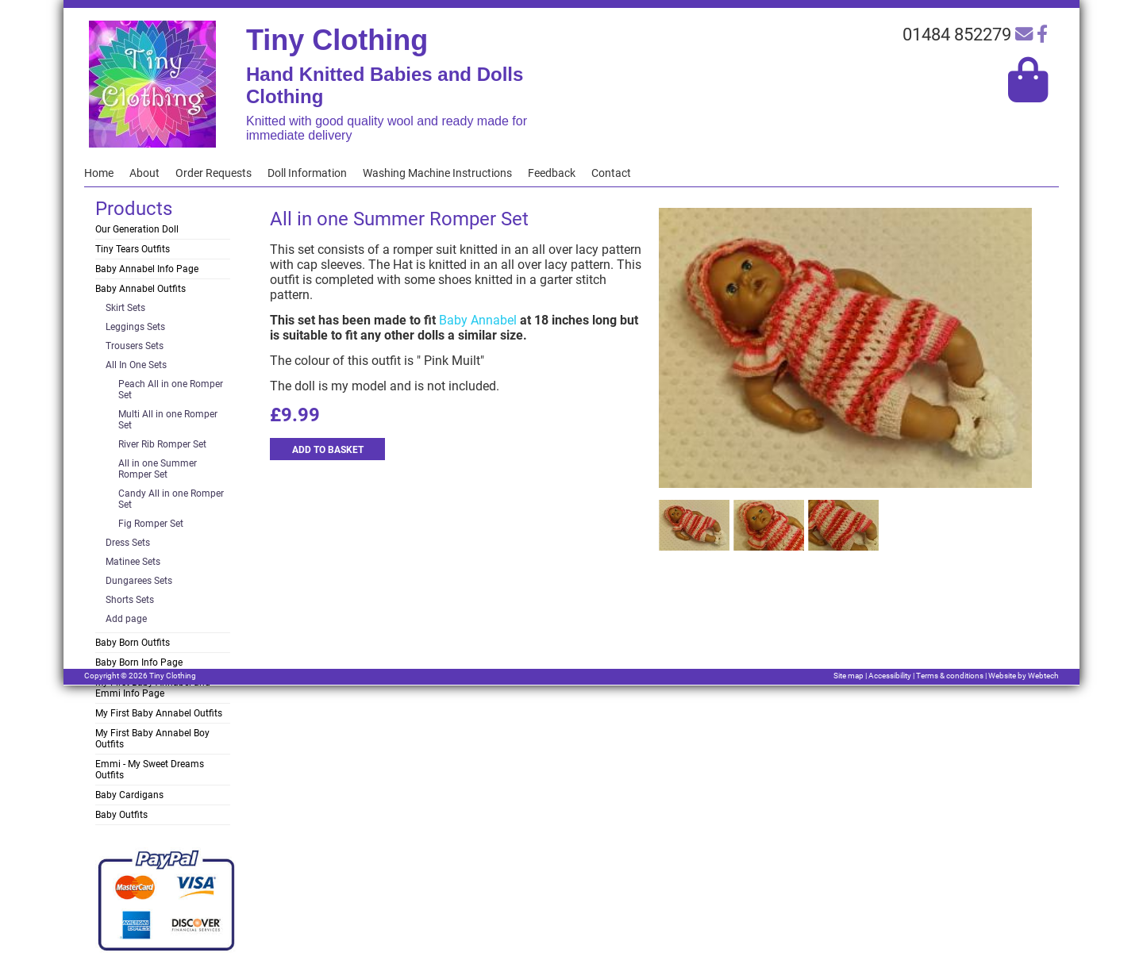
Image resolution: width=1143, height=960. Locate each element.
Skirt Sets (125, 307)
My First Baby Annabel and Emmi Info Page (152, 688)
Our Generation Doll (137, 229)
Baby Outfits (121, 814)
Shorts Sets (130, 599)
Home (99, 173)
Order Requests (213, 173)
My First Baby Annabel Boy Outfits (152, 739)
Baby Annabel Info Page (146, 269)
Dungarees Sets (139, 580)
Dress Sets (128, 542)
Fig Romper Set (150, 523)
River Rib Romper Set (162, 444)
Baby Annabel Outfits (140, 288)
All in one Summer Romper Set (157, 469)
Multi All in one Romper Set (167, 420)
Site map (848, 675)
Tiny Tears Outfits (132, 249)
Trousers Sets (135, 345)
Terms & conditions (949, 675)
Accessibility (889, 675)
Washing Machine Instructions (437, 173)
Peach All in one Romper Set (170, 389)
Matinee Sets (133, 561)
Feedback (551, 173)
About (144, 173)
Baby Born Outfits (132, 642)
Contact (611, 173)
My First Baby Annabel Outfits (158, 713)
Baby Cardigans (129, 795)
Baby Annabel (478, 320)
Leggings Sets (135, 326)
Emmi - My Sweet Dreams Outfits (149, 769)
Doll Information (307, 173)
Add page (126, 618)
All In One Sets (136, 365)
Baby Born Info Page (139, 662)
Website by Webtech (1023, 675)
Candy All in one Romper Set (171, 499)
